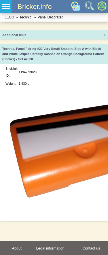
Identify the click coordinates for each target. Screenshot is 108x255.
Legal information (50, 248)
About (16, 248)
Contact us (91, 248)
